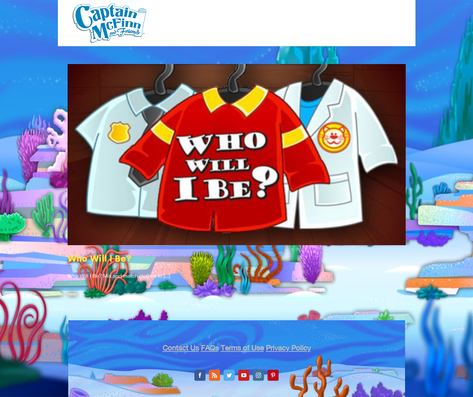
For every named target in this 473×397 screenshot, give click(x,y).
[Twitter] (229, 375)
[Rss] (214, 375)
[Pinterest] (273, 375)
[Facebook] (199, 375)
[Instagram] (258, 375)
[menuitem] (178, 24)
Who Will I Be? (99, 259)
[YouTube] (243, 375)
